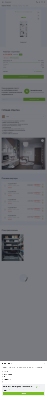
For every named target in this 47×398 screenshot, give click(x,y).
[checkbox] (5, 371)
